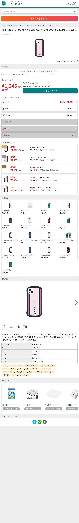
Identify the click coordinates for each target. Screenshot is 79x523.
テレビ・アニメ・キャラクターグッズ (15, 369)
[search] (75, 11)
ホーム (3, 25)
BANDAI (34, 369)
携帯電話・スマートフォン (45, 372)
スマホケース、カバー (50, 25)
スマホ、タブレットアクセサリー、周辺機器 (26, 25)
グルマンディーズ (31, 366)
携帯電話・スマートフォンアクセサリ (15, 375)
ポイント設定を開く (39, 18)
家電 (9, 25)
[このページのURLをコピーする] (45, 422)
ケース (5, 366)
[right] (76, 302)
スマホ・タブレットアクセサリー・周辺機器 (18, 372)
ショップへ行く (50, 91)
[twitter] (34, 422)
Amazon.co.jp (34, 83)
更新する (52, 74)
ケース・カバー (16, 366)
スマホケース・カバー (47, 366)
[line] (39, 422)
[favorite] (76, 30)
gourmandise (45, 369)
